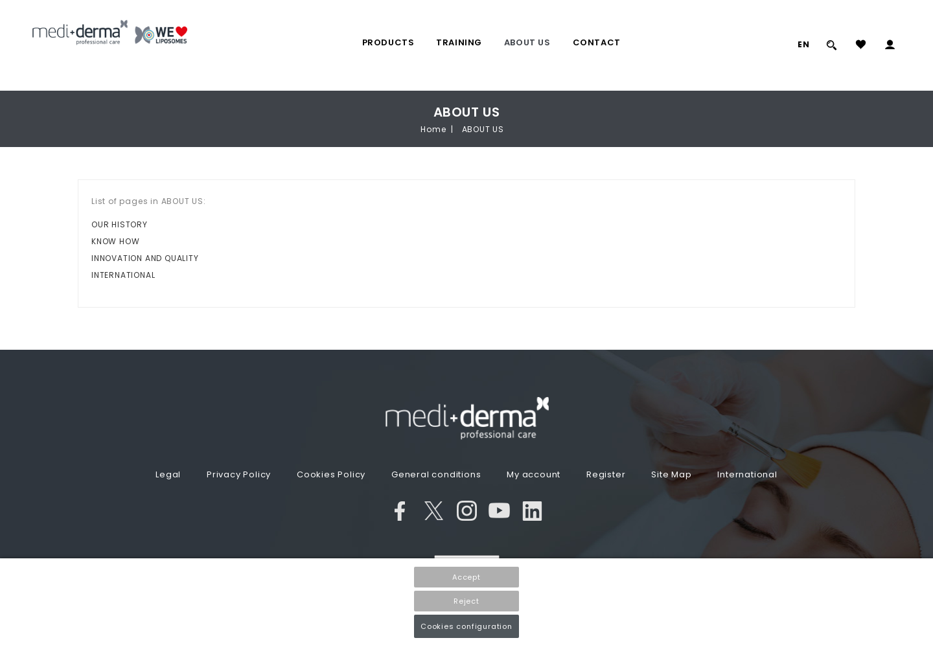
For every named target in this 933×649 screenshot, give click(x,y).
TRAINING (459, 42)
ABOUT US (527, 42)
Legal (168, 474)
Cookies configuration (466, 626)
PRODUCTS (388, 42)
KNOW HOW (115, 241)
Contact (597, 42)
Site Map (671, 474)
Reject (466, 601)
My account (533, 474)
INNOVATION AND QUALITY (145, 258)
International (747, 474)
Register (605, 474)
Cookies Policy (331, 474)
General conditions (436, 474)
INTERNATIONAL (123, 274)
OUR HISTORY (119, 224)
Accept (466, 577)
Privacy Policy (239, 474)
